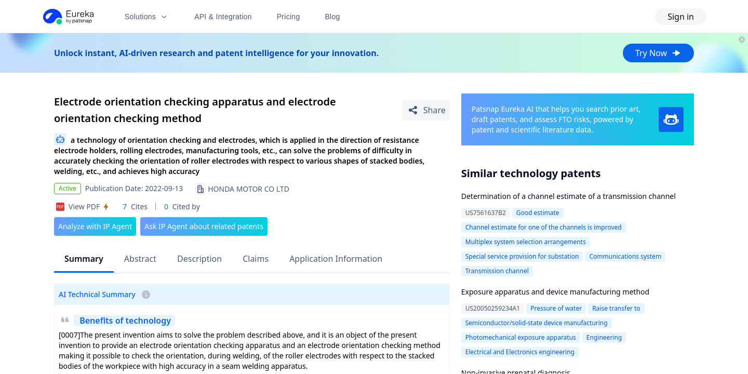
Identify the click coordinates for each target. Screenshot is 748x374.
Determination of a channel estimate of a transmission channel (568, 196)
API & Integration (223, 16)
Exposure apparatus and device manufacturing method (555, 292)
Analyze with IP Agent (95, 226)
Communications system (625, 256)
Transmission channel (497, 270)
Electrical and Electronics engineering (520, 352)
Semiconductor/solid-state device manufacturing (536, 322)
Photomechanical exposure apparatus (520, 337)
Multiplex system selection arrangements (525, 241)
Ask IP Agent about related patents (203, 226)
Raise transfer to (616, 308)
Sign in (680, 16)
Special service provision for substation (522, 256)
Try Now (658, 53)
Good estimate (537, 212)
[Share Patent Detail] (426, 110)
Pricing (288, 16)
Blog (332, 16)
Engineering (604, 337)
